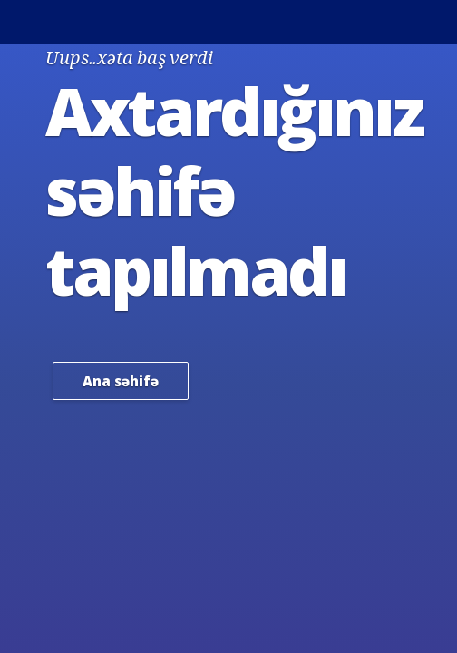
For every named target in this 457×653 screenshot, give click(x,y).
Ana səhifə (121, 381)
